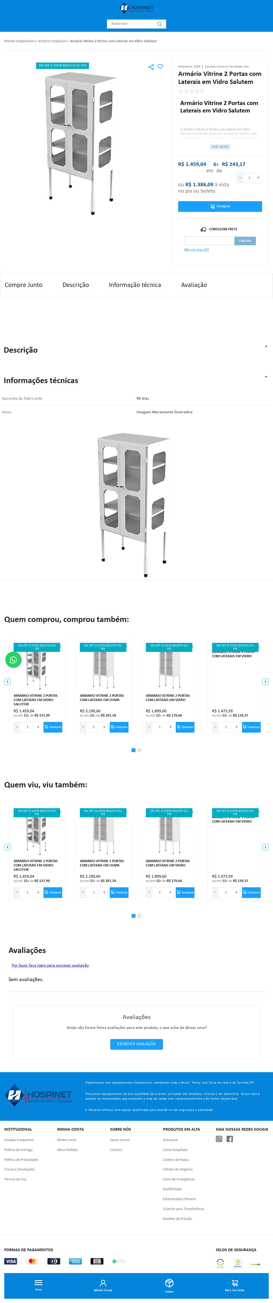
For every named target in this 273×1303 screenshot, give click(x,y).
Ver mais (220, 147)
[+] (259, 178)
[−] (240, 178)
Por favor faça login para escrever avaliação (50, 965)
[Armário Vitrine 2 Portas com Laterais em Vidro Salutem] (37, 688)
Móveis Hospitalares (19, 41)
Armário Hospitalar (52, 41)
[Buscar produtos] (159, 24)
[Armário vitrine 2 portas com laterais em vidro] (169, 688)
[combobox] (136, 24)
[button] (151, 68)
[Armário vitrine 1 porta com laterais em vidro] (236, 688)
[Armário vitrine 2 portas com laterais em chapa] (104, 688)
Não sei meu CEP (196, 249)
